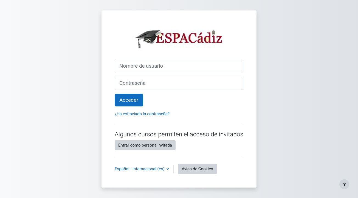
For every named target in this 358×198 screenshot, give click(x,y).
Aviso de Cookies (197, 168)
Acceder (128, 100)
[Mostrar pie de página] (344, 184)
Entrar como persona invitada (145, 145)
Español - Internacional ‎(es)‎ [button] (140, 168)
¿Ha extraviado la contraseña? (142, 113)
